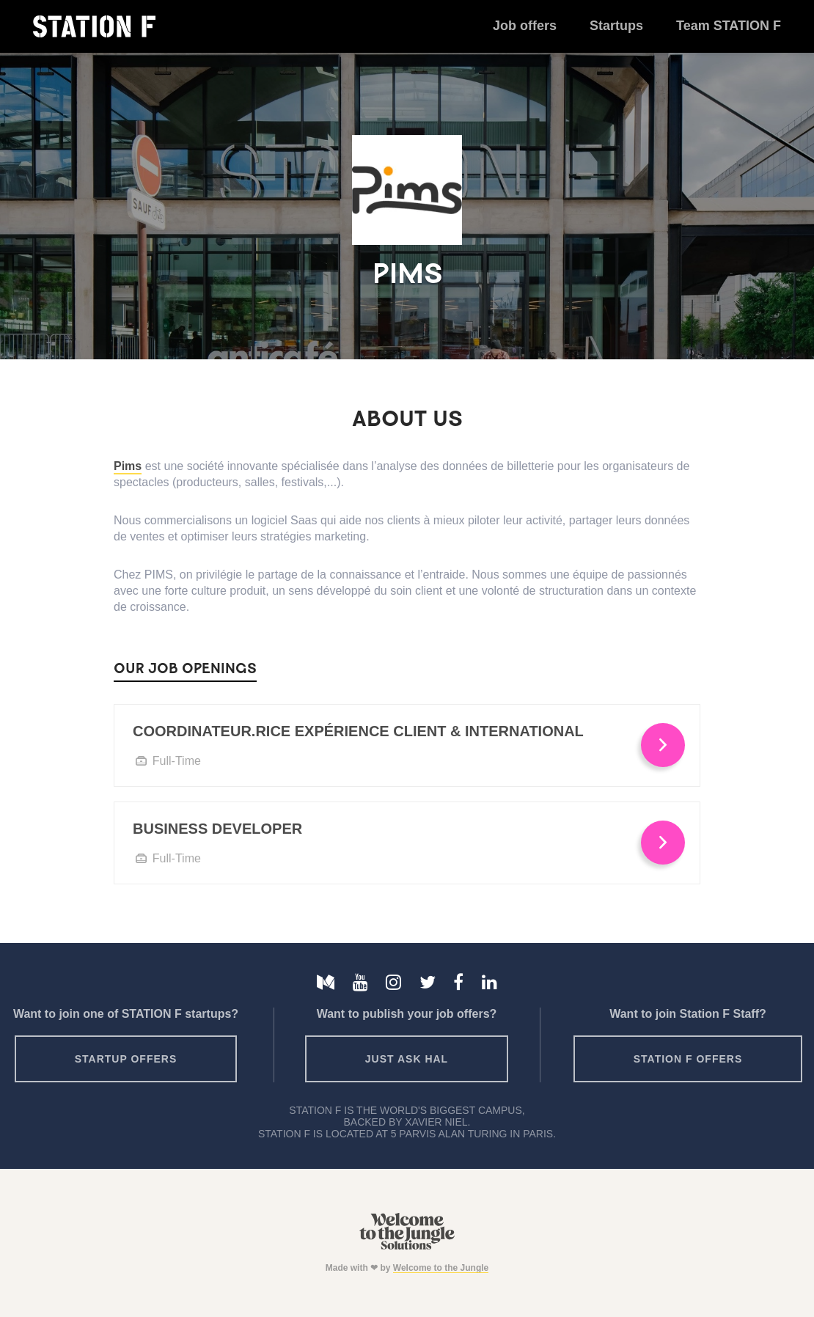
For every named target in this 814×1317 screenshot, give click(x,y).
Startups (616, 25)
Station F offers (688, 1059)
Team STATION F (728, 25)
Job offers (525, 25)
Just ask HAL (406, 1059)
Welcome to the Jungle (440, 1268)
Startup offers (126, 1059)
